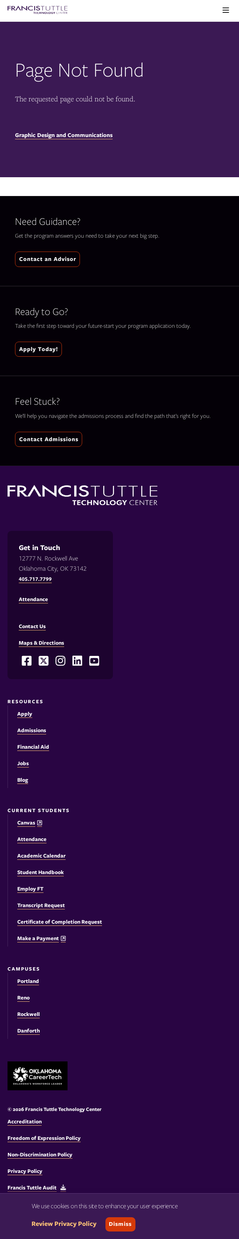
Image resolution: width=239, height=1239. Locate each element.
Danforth (28, 1030)
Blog (22, 780)
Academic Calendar (41, 855)
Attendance (32, 839)
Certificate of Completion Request (59, 921)
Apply (24, 713)
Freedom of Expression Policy (44, 1138)
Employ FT (30, 888)
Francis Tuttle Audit (32, 1187)
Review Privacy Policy (64, 1223)
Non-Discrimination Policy (40, 1154)
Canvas (26, 823)
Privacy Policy (25, 1171)
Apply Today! (38, 349)
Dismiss (120, 1224)
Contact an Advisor (47, 259)
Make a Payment (38, 938)
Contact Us (32, 626)
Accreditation (25, 1121)
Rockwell (28, 1014)
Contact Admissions (48, 439)
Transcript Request (41, 905)
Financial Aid (33, 747)
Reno (23, 997)
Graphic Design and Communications (64, 135)
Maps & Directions (41, 643)
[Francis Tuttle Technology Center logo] (38, 11)
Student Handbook (40, 872)
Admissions (31, 730)
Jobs (23, 763)
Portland (28, 981)
